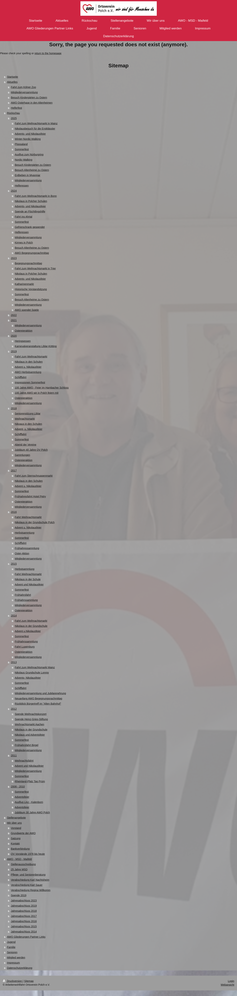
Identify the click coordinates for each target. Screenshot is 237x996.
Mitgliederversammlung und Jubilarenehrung (40, 693)
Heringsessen (23, 341)
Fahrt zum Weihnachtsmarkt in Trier (35, 268)
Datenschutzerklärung (19, 967)
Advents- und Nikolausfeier (30, 133)
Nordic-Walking (23, 159)
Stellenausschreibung (23, 864)
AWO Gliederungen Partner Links (26, 936)
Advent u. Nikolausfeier (28, 366)
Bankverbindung (20, 848)
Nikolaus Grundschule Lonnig (32, 672)
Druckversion (13, 981)
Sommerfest (22, 149)
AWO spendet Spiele (27, 309)
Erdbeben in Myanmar (27, 175)
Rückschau (13, 113)
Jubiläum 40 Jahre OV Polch (31, 449)
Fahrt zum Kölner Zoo (23, 87)
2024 (14, 190)
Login (231, 981)
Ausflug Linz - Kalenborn (29, 802)
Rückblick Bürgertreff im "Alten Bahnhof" (38, 703)
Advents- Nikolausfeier (28, 677)
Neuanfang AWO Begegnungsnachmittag (38, 698)
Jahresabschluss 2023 (24, 900)
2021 (14, 320)
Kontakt (15, 843)
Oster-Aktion (22, 553)
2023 (14, 258)
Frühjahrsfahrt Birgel (26, 745)
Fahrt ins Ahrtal (23, 216)
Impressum (13, 962)
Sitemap (29, 981)
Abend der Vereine (25, 444)
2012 (14, 708)
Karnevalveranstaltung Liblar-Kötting (36, 346)
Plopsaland (21, 144)
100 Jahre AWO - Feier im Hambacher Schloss (42, 387)
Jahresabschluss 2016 (24, 921)
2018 (14, 408)
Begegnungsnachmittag (28, 263)
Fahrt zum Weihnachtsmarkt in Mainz (36, 123)
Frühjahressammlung (27, 548)
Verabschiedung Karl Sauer (26, 885)
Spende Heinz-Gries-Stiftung (31, 719)
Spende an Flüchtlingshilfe (30, 211)
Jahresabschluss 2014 (24, 931)
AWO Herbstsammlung (28, 372)
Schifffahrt (20, 377)
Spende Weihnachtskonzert (31, 714)
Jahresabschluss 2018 (24, 910)
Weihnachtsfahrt (24, 760)
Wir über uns (14, 822)
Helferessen (22, 185)
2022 (14, 315)
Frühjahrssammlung (26, 600)
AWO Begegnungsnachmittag (32, 252)
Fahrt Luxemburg (25, 646)
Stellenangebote (16, 817)
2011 (14, 755)
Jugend (11, 941)
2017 (14, 470)
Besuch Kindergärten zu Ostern (29, 97)
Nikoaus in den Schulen (28, 423)
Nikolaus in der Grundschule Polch (35, 522)
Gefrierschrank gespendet (30, 227)
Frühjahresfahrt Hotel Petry (30, 496)
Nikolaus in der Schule (28, 579)
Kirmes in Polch (24, 242)
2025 (14, 118)
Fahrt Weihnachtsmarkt (28, 517)
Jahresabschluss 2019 (24, 905)
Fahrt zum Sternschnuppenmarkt (34, 475)
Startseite (12, 76)
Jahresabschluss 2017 (24, 916)
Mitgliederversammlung (24, 92)
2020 (14, 335)
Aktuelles (12, 81)
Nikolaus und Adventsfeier (30, 734)
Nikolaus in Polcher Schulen (31, 201)
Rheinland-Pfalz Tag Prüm (30, 781)
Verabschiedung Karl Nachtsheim (30, 879)
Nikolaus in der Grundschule (31, 625)
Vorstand (16, 828)
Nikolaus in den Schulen (29, 361)
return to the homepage (48, 53)
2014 (14, 615)
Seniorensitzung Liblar (28, 413)
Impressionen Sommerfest (30, 382)
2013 (14, 662)
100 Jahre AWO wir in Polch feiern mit (36, 392)
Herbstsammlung (24, 532)
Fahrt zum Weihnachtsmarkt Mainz (35, 667)
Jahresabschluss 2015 (24, 926)
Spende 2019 (18, 895)
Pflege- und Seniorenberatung (28, 874)
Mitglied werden (16, 957)
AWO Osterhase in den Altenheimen (31, 102)
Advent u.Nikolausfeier (28, 631)
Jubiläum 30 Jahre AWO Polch (32, 812)
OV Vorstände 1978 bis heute (28, 853)
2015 (14, 563)
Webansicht (227, 984)
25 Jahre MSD (19, 869)
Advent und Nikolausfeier (29, 584)
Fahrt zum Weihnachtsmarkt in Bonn (36, 195)
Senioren (12, 952)
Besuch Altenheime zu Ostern (32, 170)
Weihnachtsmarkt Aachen (29, 724)
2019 (14, 351)
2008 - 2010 (18, 786)
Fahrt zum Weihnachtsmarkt (31, 356)
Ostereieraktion (23, 330)
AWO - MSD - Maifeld (19, 859)
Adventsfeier (22, 796)
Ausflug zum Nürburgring (29, 154)
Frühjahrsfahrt (23, 594)
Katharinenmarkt (24, 284)
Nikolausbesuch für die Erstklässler (35, 128)
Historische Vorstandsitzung (31, 289)
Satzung (15, 838)
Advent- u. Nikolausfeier (28, 429)
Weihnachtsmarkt (25, 418)
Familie (11, 947)
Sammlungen (22, 455)
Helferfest (16, 107)
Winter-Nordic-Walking (28, 138)
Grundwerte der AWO (23, 833)
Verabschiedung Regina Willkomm (30, 890)
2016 (14, 511)
